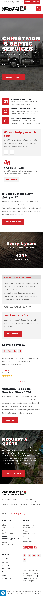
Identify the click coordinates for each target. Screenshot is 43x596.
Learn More (11, 179)
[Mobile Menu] (21, 16)
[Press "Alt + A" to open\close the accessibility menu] (3, 593)
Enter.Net (37, 593)
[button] (32, 2)
